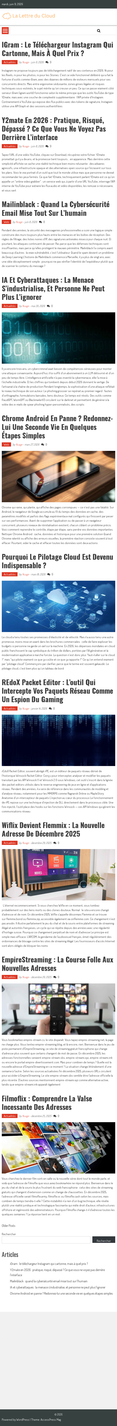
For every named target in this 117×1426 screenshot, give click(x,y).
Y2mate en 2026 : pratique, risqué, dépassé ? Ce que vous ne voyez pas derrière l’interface (54, 128)
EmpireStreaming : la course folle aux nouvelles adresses (57, 963)
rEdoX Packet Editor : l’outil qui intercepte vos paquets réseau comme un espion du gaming (57, 690)
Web (6, 222)
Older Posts (8, 1226)
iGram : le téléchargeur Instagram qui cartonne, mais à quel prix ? (57, 48)
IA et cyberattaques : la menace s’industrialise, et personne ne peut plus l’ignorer (53, 288)
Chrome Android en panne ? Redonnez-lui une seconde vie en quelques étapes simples (57, 426)
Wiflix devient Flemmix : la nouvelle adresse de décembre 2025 (53, 829)
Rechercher (9, 1234)
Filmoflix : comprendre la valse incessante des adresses (47, 1102)
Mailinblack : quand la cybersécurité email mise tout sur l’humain (56, 208)
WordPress (23, 1419)
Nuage (25, 62)
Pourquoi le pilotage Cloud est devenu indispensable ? (57, 560)
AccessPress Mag (51, 1419)
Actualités (10, 62)
